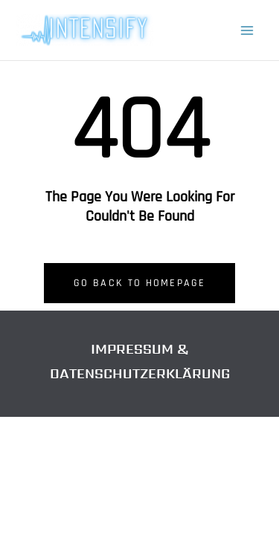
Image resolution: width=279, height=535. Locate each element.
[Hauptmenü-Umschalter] (248, 30)
